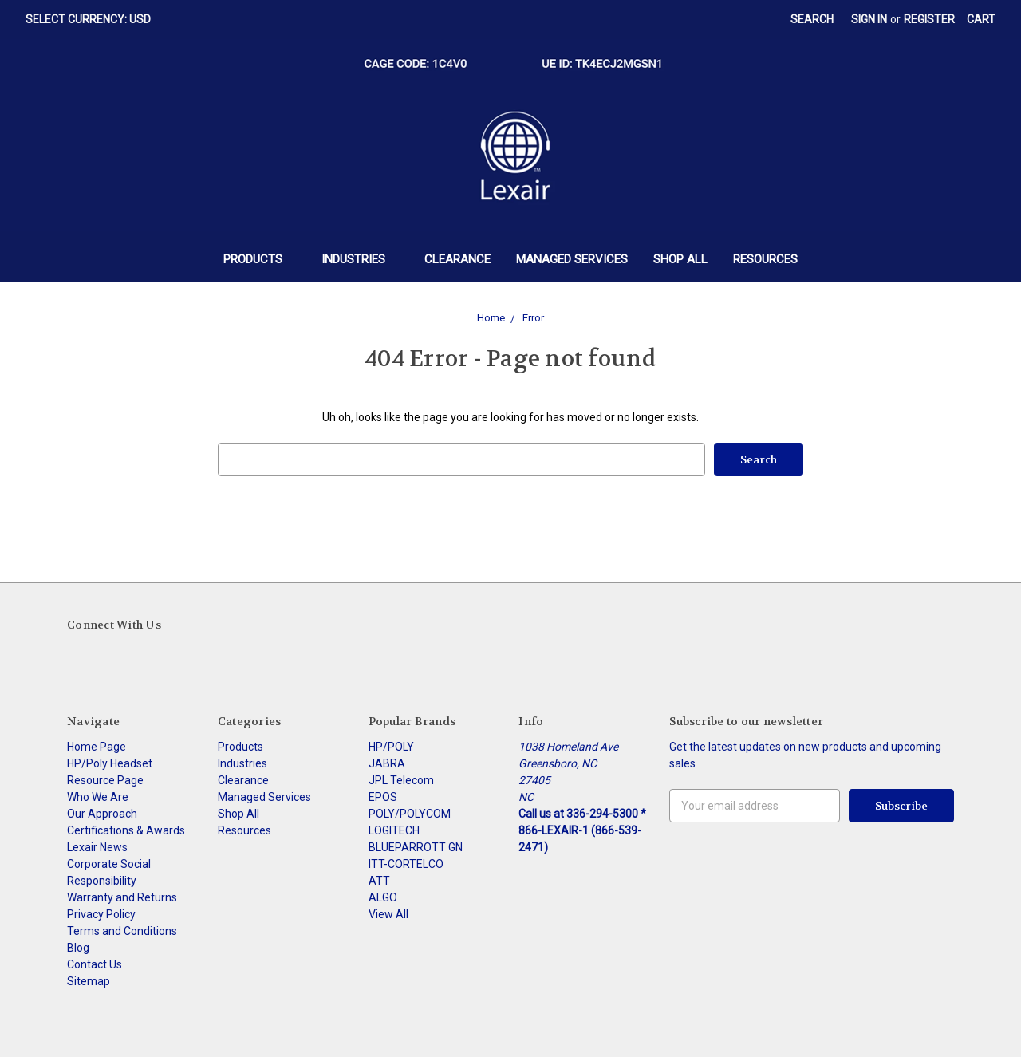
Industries (360, 259)
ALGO (383, 897)
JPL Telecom (401, 780)
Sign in (869, 19)
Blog (78, 947)
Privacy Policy (101, 914)
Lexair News (97, 847)
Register (929, 19)
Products (259, 259)
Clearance (457, 259)
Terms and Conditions (122, 931)
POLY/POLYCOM (410, 813)
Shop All (680, 259)
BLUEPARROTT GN (416, 847)
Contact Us (94, 964)
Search (812, 19)
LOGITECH (394, 830)
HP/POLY (391, 746)
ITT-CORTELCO (406, 864)
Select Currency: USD (94, 19)
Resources (765, 259)
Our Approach (102, 813)
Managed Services (572, 259)
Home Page (96, 746)
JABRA (387, 763)
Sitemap (88, 981)
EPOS (383, 797)
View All (388, 914)
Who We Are (97, 797)
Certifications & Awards (126, 830)
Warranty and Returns (122, 897)
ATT (379, 880)
